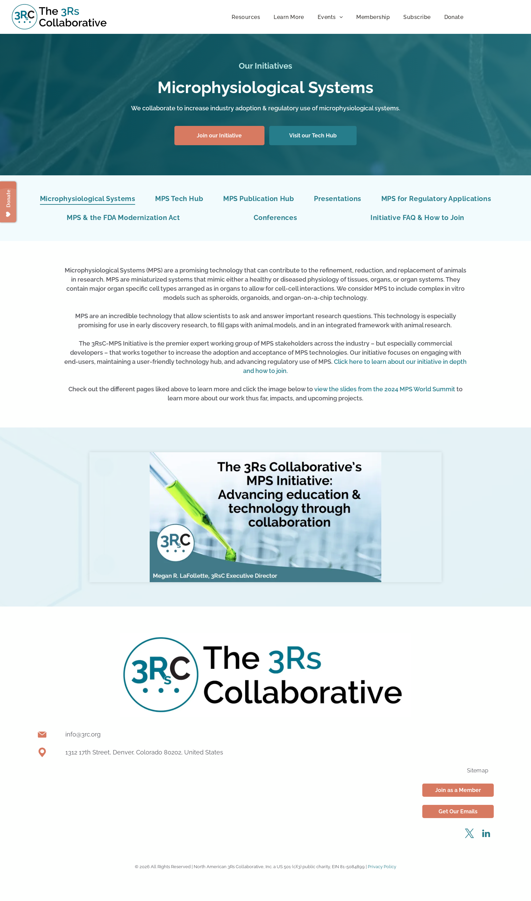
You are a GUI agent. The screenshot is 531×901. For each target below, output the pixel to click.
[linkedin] (486, 834)
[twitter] (469, 834)
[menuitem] (246, 17)
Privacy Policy (382, 866)
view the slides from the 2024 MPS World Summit (384, 389)
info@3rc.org (83, 734)
